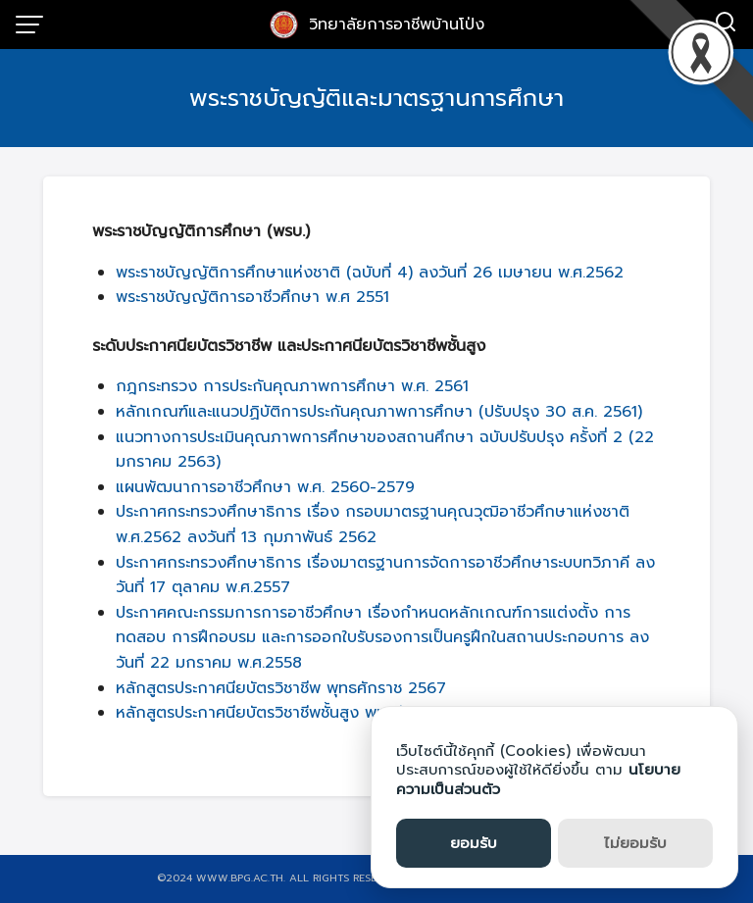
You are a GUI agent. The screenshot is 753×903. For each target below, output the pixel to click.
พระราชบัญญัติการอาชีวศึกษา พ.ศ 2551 (252, 297)
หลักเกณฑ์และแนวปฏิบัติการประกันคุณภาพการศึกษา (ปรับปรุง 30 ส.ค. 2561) (379, 412)
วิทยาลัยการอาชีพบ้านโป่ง (396, 24)
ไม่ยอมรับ (635, 843)
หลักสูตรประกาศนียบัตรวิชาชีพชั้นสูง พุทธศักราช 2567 (300, 713)
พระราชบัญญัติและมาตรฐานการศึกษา (376, 98)
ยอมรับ (473, 843)
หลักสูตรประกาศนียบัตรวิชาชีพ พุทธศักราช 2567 (281, 688)
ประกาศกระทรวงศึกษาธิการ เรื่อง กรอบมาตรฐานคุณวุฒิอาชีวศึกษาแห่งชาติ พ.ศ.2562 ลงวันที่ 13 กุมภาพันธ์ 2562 (372, 524)
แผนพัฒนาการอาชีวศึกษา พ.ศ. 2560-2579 (265, 487)
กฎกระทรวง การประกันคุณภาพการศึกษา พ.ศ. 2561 (292, 386)
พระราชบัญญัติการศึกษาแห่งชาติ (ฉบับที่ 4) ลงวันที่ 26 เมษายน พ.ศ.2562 (370, 272)
